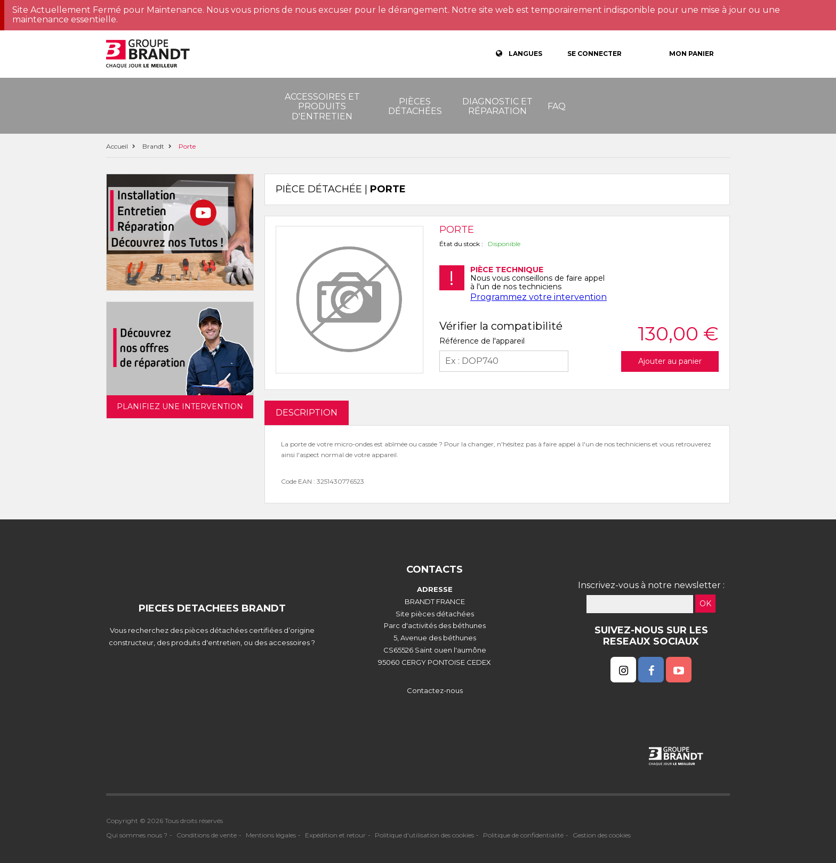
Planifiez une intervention (180, 406)
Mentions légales (271, 835)
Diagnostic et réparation (497, 106)
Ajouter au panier (670, 361)
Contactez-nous (435, 690)
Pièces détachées (415, 106)
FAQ (557, 106)
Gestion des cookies (602, 835)
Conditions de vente (206, 835)
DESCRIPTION (306, 413)
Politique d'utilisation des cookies (424, 835)
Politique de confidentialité (523, 835)
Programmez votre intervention (538, 297)
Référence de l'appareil (482, 341)
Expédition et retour (335, 835)
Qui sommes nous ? (136, 835)
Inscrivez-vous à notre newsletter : (651, 585)
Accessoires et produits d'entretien (322, 106)
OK (705, 603)
